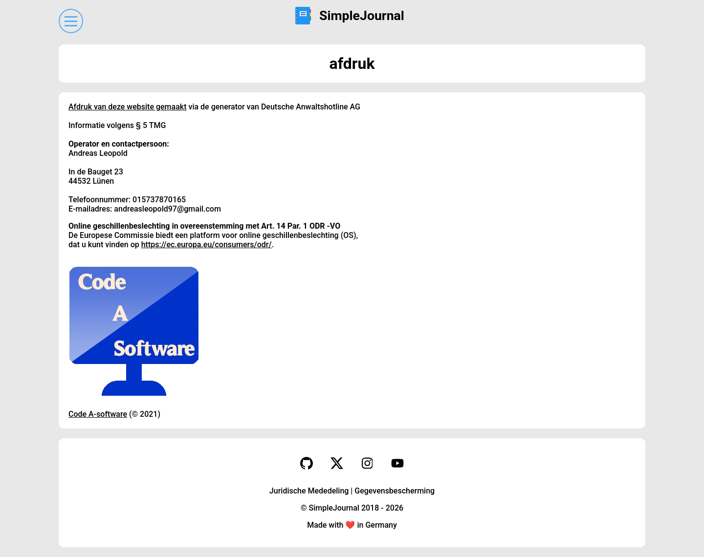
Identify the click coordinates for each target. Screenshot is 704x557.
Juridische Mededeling (309, 490)
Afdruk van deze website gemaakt (127, 106)
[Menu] (71, 21)
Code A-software (97, 414)
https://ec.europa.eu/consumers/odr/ (206, 244)
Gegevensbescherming (394, 490)
